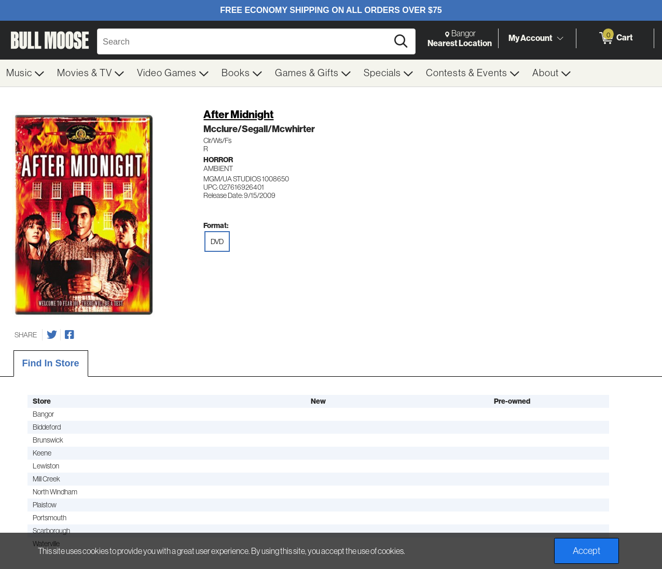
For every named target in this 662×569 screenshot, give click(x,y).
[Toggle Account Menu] (560, 39)
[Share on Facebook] (69, 335)
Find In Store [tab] (50, 363)
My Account (530, 38)
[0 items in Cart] (615, 38)
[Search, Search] (244, 41)
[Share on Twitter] (52, 335)
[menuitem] (25, 73)
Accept (586, 551)
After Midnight (238, 114)
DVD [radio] (217, 241)
